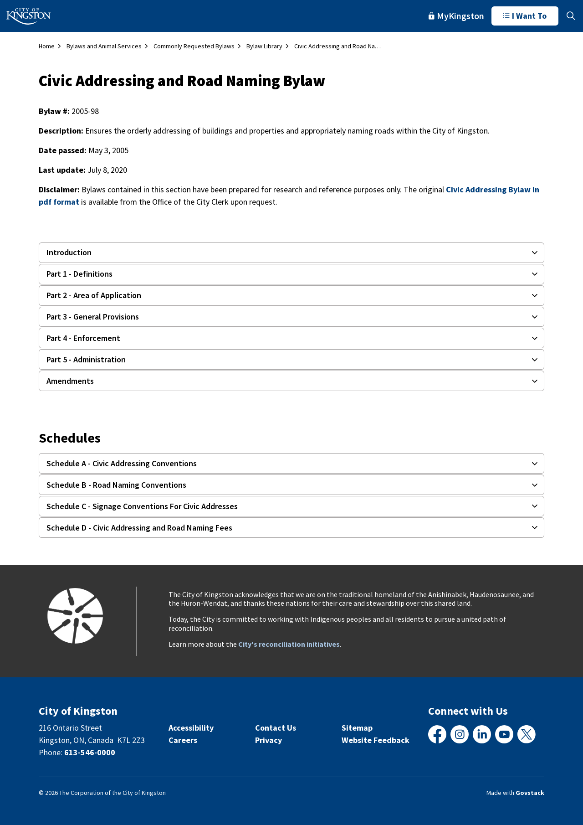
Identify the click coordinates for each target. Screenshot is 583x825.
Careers (183, 740)
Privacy (268, 740)
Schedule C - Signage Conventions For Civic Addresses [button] (142, 506)
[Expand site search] (571, 16)
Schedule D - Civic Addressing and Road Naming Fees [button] (139, 527)
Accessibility (191, 727)
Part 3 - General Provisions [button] (92, 316)
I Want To (524, 16)
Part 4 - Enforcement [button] (83, 338)
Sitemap (357, 727)
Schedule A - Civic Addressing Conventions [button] (121, 463)
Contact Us (275, 727)
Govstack (530, 793)
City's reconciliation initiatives (289, 644)
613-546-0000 (89, 752)
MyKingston (456, 15)
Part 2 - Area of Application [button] (93, 295)
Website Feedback (375, 740)
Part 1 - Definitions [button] (79, 273)
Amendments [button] (70, 381)
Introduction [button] (69, 252)
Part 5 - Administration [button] (86, 359)
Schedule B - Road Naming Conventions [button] (116, 485)
